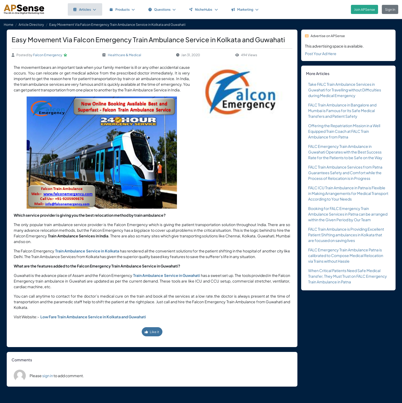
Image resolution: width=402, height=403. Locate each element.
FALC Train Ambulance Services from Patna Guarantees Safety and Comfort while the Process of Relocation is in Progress (345, 173)
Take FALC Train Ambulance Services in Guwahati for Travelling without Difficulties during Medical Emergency (344, 90)
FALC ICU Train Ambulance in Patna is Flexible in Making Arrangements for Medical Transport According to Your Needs (348, 193)
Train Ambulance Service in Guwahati (166, 275)
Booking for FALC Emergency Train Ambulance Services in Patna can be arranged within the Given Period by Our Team (347, 214)
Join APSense (364, 9)
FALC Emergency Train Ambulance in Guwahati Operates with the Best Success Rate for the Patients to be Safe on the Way (345, 152)
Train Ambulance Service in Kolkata (87, 250)
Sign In (390, 9)
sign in (47, 375)
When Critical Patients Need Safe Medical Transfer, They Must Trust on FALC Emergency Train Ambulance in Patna (347, 276)
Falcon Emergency (47, 55)
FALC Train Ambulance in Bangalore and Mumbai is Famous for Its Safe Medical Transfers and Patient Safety (342, 110)
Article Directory (31, 24)
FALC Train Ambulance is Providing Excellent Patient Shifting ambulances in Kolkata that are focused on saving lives (346, 235)
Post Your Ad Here (320, 53)
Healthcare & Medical (124, 55)
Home (8, 24)
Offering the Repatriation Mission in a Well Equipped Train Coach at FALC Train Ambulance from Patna (344, 131)
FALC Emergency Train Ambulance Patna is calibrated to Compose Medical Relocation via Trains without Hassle (345, 255)
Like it (152, 332)
